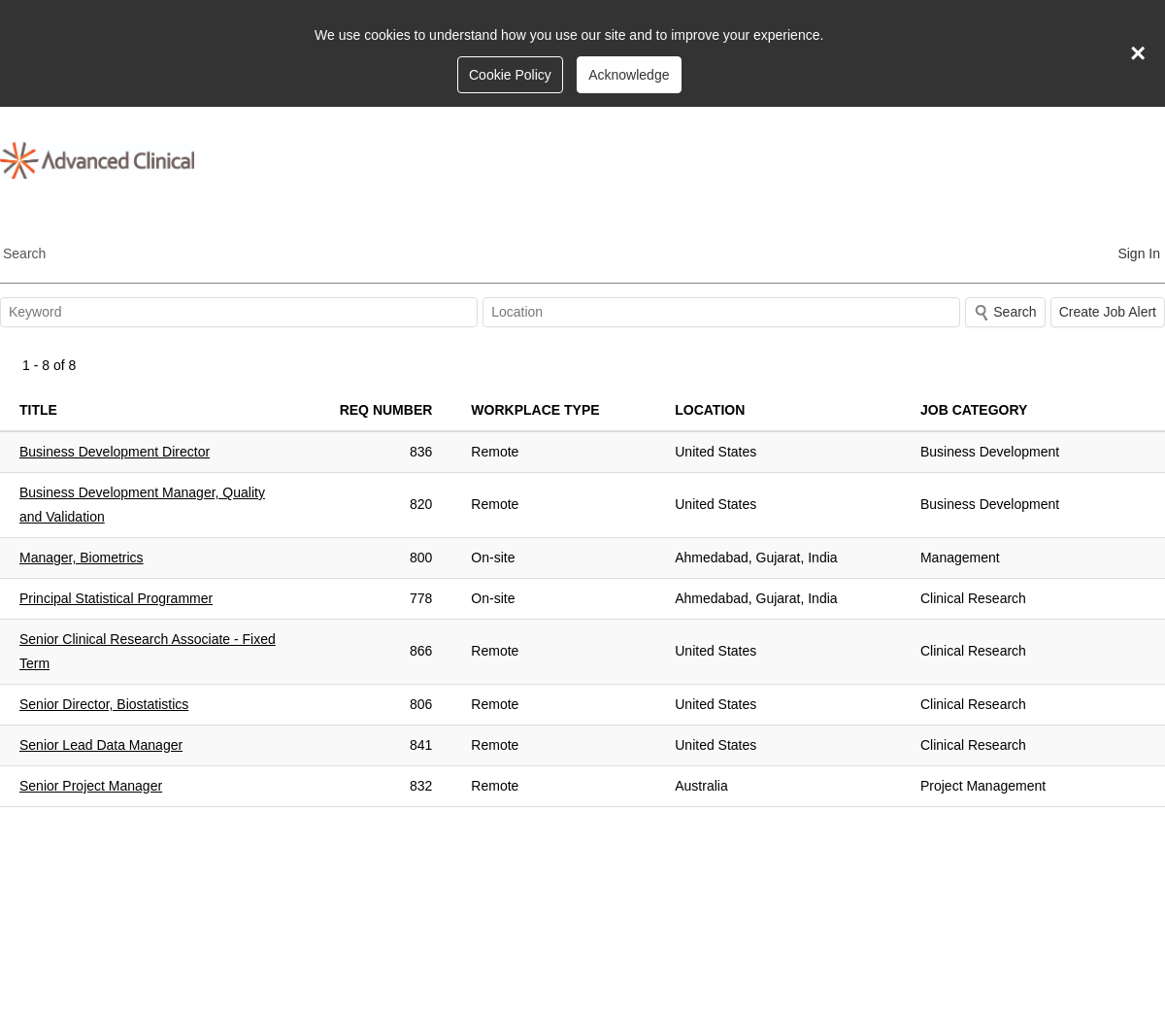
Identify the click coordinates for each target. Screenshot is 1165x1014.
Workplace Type (535, 410)
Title (38, 410)
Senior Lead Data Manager (101, 745)
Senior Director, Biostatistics (103, 704)
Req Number (386, 410)
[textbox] (239, 312)
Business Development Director (114, 451)
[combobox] (721, 312)
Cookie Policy (510, 75)
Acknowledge (628, 75)
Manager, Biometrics (81, 557)
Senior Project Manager (90, 786)
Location (710, 410)
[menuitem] (1138, 252)
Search (24, 253)
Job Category (973, 410)
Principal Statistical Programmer (116, 598)
